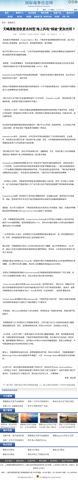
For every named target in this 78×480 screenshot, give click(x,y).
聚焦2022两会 (8, 454)
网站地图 (43, 461)
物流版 (28, 16)
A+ (60, 34)
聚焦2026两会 (8, 450)
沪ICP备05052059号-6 (25, 477)
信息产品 (57, 13)
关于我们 (9, 461)
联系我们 (54, 461)
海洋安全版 (47, 16)
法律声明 (31, 461)
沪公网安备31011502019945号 (50, 477)
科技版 (57, 16)
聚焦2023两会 (58, 450)
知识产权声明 (67, 461)
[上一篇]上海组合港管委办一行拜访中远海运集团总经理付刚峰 (57, 385)
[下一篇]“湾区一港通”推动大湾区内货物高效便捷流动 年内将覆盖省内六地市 (20, 385)
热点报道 (32, 13)
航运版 (10, 16)
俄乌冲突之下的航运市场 (38, 454)
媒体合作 (70, 13)
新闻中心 (19, 13)
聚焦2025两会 (33, 450)
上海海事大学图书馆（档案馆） (64, 465)
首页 (7, 13)
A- (63, 34)
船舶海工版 (38, 16)
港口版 (19, 16)
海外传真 (45, 13)
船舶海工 (12, 23)
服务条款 (20, 461)
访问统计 (41, 468)
